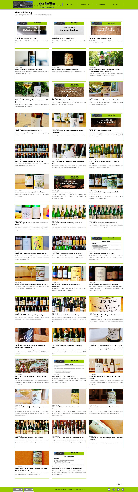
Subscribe (70, 4)
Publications (85, 4)
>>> (16, 42)
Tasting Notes (100, 4)
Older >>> (119, 484)
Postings (115, 4)
